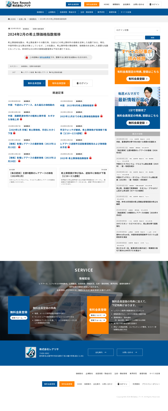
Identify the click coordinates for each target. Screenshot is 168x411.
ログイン (155, 4)
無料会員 (49, 384)
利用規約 (136, 384)
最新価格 (138, 147)
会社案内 (99, 352)
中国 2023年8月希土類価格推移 (78, 105)
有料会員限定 (44, 57)
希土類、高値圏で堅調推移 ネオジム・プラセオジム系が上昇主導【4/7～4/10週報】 (137, 189)
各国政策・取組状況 (68, 12)
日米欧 (148, 139)
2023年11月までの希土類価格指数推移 (81, 116)
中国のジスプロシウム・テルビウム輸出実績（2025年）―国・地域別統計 (137, 165)
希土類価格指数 (56, 72)
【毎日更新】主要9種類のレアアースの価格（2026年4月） (136, 151)
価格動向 (40, 12)
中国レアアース (42, 72)
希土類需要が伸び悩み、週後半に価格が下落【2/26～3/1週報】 (83, 174)
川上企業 (149, 232)
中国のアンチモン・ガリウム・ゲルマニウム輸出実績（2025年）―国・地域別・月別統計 (137, 178)
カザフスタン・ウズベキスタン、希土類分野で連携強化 (137, 224)
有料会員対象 (145, 147)
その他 (131, 139)
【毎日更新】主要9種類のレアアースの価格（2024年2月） (31, 174)
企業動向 (52, 12)
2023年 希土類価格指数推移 (76, 158)
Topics (119, 161)
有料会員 (67, 384)
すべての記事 (126, 12)
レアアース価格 (28, 72)
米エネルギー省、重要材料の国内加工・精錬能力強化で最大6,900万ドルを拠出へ (137, 249)
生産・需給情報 (86, 12)
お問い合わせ (127, 352)
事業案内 (87, 384)
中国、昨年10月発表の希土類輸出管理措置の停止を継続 (137, 202)
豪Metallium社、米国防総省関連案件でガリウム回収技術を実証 (137, 235)
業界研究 (101, 12)
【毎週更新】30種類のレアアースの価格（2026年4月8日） (137, 213)
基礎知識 (112, 12)
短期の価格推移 (38, 29)
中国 (130, 158)
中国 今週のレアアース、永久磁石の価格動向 (31, 104)
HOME (79, 384)
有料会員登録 (91, 4)
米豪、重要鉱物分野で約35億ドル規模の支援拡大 (136, 141)
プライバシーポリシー (151, 384)
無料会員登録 (73, 4)
